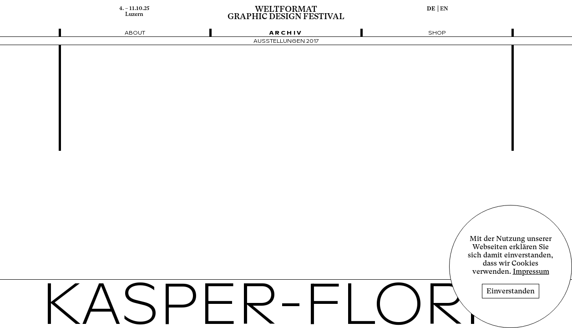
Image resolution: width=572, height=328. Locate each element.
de (431, 8)
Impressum (531, 271)
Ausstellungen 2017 (286, 41)
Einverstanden (510, 291)
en (444, 8)
